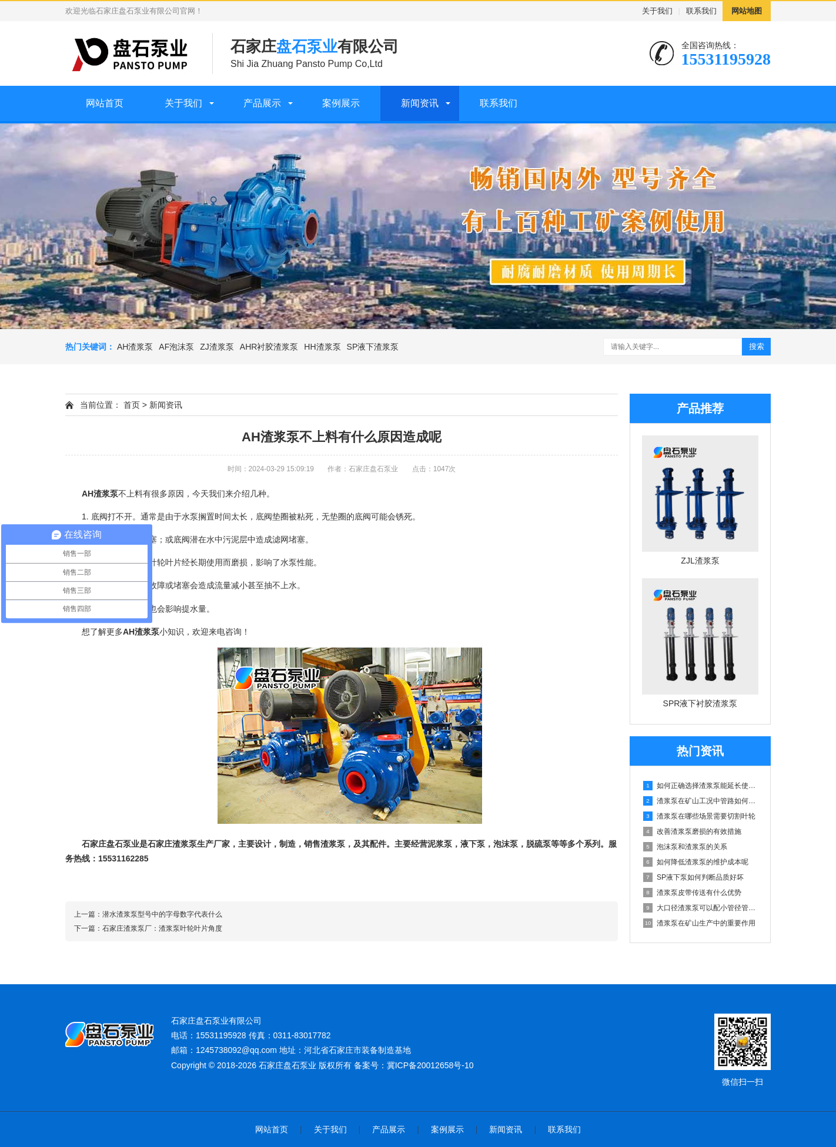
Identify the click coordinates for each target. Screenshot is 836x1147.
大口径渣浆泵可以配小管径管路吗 (700, 908)
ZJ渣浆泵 (217, 346)
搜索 (756, 346)
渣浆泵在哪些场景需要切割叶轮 (699, 816)
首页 (131, 405)
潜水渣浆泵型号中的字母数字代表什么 (162, 914)
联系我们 (701, 10)
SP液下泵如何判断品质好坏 (693, 877)
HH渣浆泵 (322, 346)
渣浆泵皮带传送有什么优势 (692, 892)
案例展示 (341, 103)
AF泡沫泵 (176, 346)
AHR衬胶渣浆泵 (269, 346)
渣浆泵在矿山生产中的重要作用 (699, 923)
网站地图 (746, 10)
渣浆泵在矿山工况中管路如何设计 (700, 801)
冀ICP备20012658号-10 (430, 1065)
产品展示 (262, 103)
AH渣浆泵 (135, 346)
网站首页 (104, 103)
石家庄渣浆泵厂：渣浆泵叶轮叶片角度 (162, 928)
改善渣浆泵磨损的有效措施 (692, 831)
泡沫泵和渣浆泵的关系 (685, 846)
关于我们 (657, 10)
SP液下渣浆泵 (373, 346)
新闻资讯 (420, 103)
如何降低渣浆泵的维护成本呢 (695, 862)
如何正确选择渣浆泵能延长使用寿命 (700, 785)
